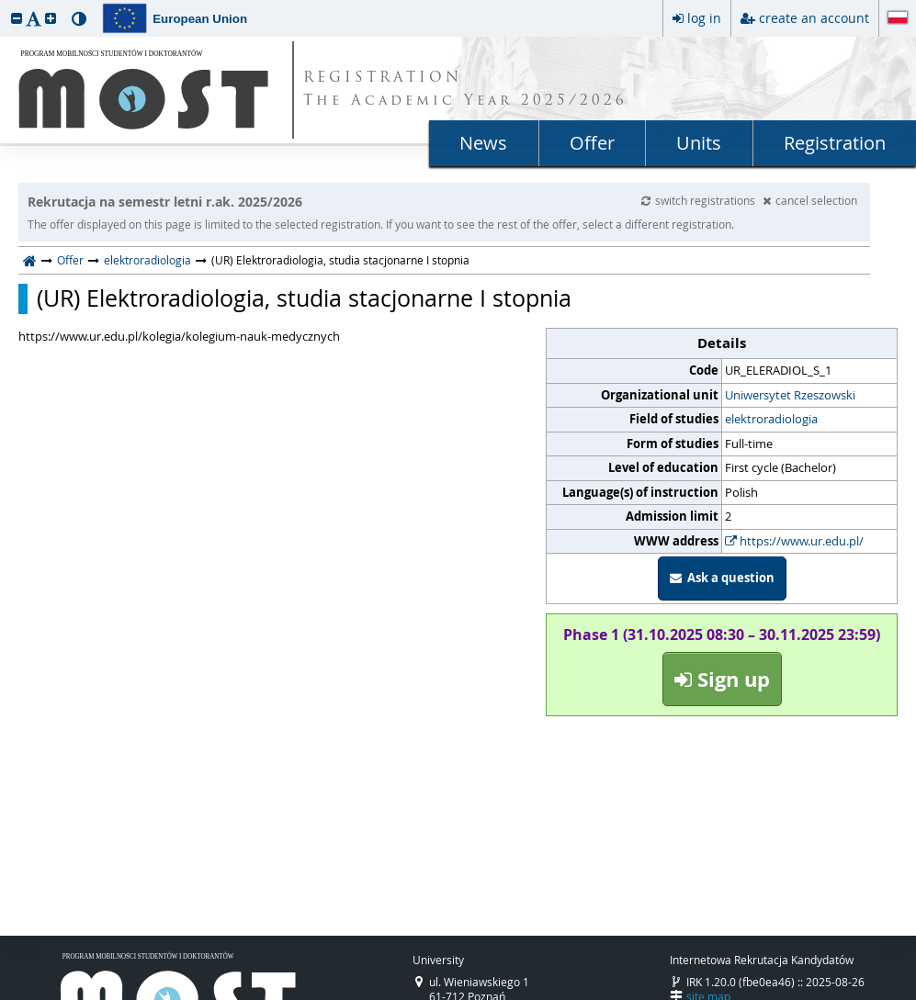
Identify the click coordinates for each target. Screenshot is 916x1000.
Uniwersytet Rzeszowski (790, 395)
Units (698, 142)
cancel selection (810, 200)
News (483, 142)
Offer (592, 142)
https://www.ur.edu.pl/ (794, 541)
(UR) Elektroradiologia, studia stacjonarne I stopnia (304, 298)
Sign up (722, 679)
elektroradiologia (147, 260)
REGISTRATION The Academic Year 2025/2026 (465, 90)
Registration (835, 142)
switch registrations (699, 200)
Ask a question (722, 577)
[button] (16, 18)
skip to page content (4, 4)
